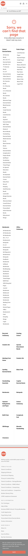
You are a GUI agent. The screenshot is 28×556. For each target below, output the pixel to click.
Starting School (18, 334)
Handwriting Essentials (6, 382)
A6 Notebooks (7, 235)
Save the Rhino (5, 534)
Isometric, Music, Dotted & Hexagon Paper (21, 65)
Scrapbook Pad (19, 416)
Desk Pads (19, 69)
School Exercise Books (6, 50)
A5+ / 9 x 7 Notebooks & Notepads (6, 240)
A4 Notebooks (7, 230)
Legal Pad (20, 84)
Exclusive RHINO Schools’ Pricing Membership (13, 509)
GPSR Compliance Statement (9, 496)
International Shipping (7, 475)
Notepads (19, 392)
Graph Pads (20, 74)
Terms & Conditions (6, 469)
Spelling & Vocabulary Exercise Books (7, 160)
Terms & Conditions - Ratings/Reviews (11, 481)
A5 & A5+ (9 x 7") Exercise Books (6, 67)
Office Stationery (19, 228)
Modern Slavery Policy (7, 493)
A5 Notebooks (7, 233)
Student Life (6, 345)
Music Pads (20, 81)
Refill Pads (20, 76)
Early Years (6, 181)
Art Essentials (6, 174)
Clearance (5, 438)
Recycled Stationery (5, 334)
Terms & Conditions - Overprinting (10, 487)
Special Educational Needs (20, 347)
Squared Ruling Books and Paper (6, 404)
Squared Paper (21, 57)
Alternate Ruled (7, 201)
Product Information (6, 521)
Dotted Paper (6, 307)
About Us (3, 528)
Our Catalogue (5, 503)
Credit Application (6, 512)
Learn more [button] (6, 548)
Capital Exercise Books (20, 382)
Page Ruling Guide (6, 515)
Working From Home (6, 359)
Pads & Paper (20, 49)
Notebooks (5, 227)
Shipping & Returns (6, 472)
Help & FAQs (4, 506)
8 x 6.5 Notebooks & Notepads (6, 247)
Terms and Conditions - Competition (11, 490)
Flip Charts (20, 72)
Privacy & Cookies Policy (7, 478)
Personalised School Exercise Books (7, 210)
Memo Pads (20, 79)
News (2, 531)
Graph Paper (20, 60)
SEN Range (5, 426)
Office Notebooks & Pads (6, 312)
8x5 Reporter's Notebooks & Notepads (7, 254)
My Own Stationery (6, 537)
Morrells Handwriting (20, 427)
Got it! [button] (14, 552)
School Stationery (19, 402)
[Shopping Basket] (23, 3)
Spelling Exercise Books (6, 370)
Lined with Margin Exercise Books (7, 196)
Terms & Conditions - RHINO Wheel (10, 484)
